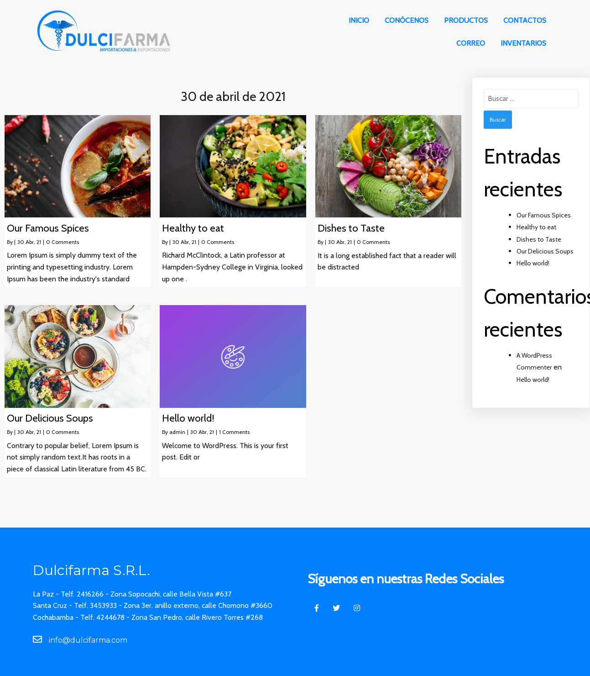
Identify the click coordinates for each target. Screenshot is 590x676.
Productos (466, 20)
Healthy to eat (536, 227)
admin (177, 431)
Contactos (524, 20)
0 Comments (62, 241)
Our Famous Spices (544, 215)
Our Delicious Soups (545, 251)
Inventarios (523, 43)
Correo (470, 43)
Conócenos (406, 20)
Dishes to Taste (539, 239)
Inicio (359, 20)
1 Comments (234, 431)
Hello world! (533, 263)
